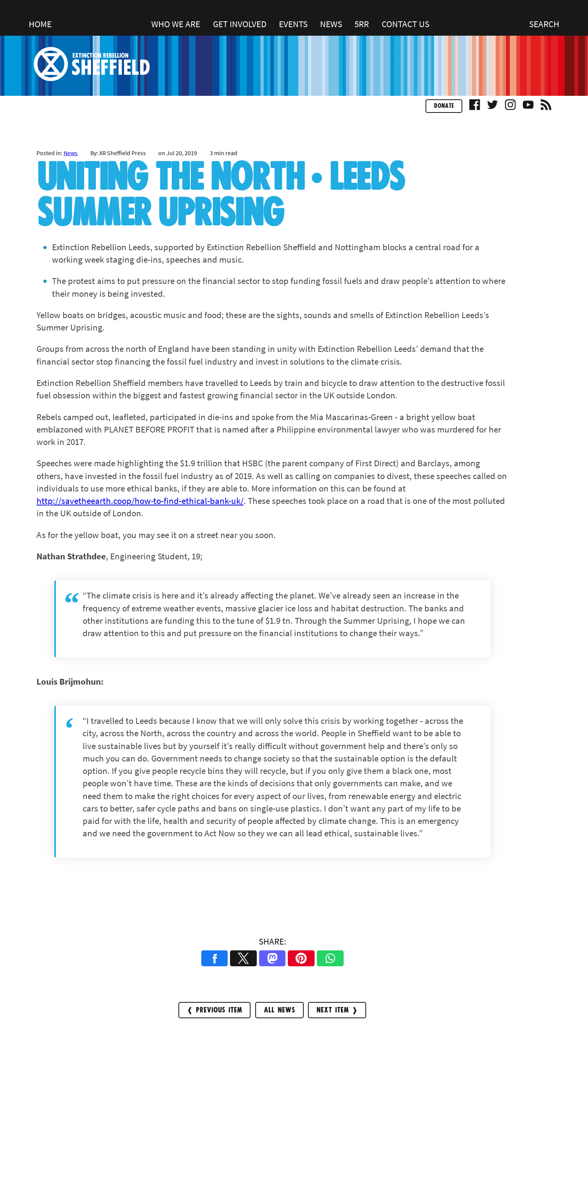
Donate (444, 106)
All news (279, 1010)
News (71, 153)
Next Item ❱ (337, 1010)
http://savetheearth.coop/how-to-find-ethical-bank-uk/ (140, 500)
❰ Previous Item (214, 1010)
